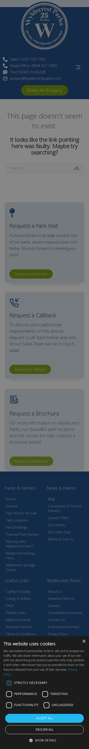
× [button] (83, 641)
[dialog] (44, 692)
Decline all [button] (44, 730)
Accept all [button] (44, 718)
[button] (44, 740)
